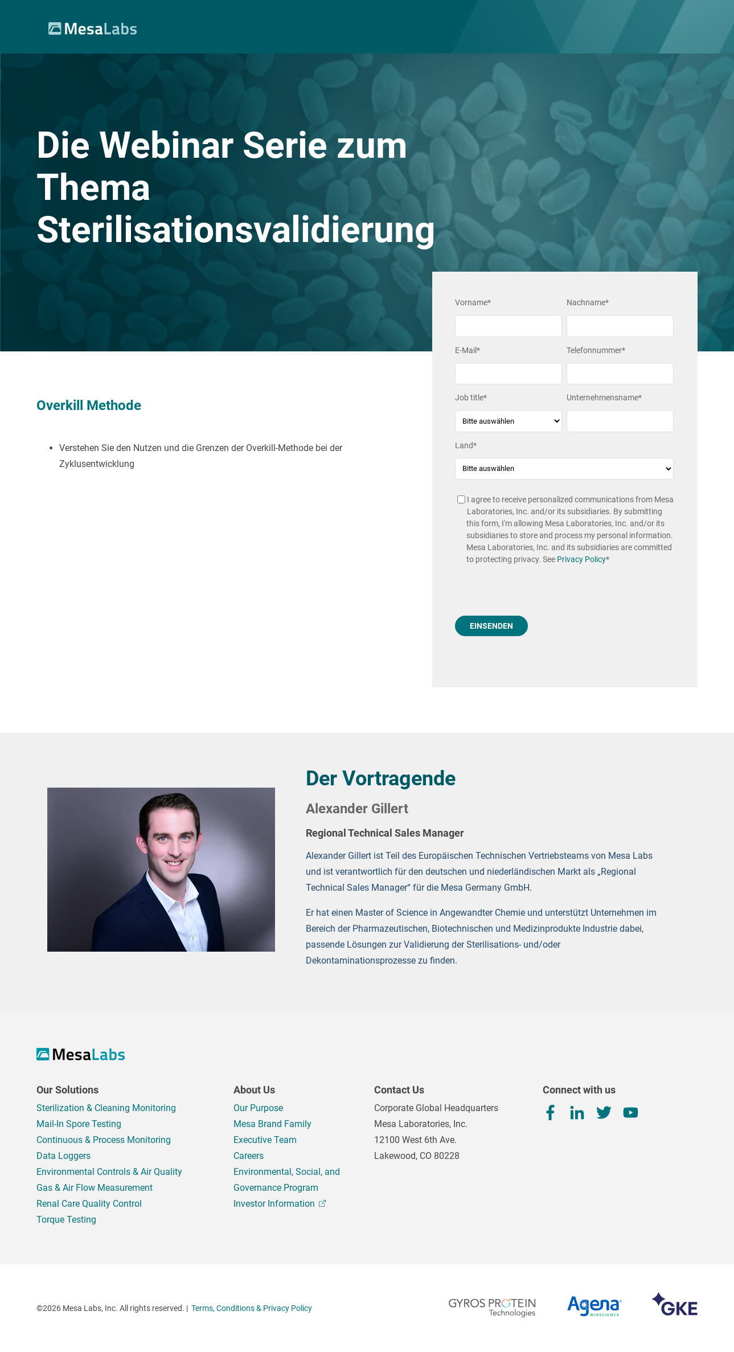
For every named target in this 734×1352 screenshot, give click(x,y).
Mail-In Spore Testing (78, 1124)
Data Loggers (63, 1155)
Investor (279, 1203)
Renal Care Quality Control (89, 1203)
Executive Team (265, 1139)
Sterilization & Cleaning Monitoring (106, 1108)
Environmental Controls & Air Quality (109, 1171)
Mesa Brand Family (272, 1124)
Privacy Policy (581, 559)
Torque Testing (66, 1219)
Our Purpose (258, 1108)
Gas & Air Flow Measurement (94, 1187)
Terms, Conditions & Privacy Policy (251, 1308)
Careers (248, 1155)
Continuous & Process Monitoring (103, 1139)
